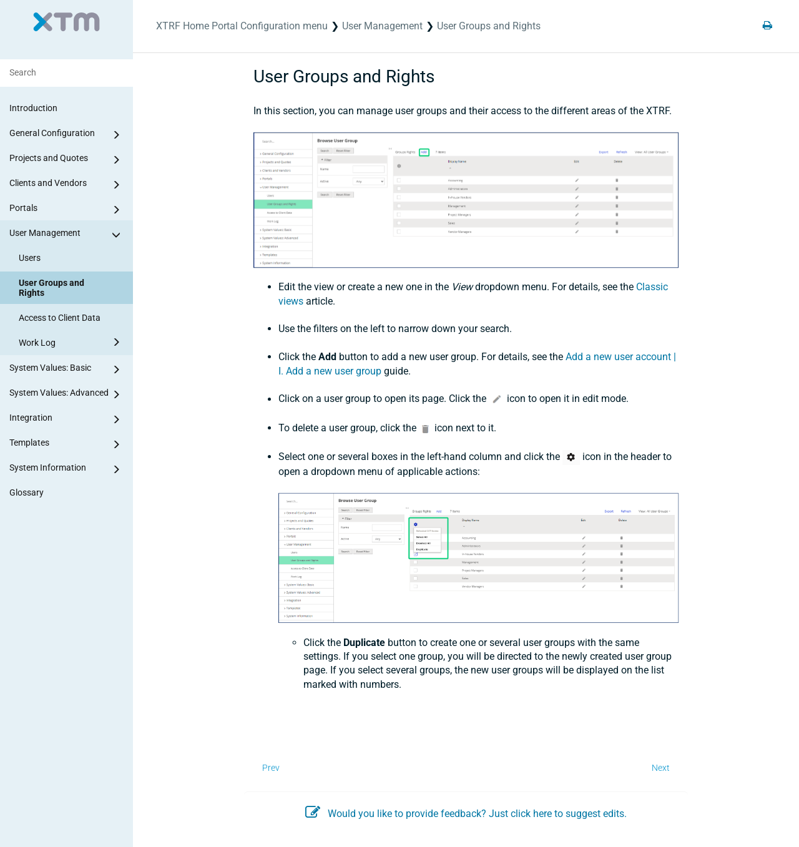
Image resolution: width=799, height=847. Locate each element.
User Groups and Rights (51, 288)
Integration (66, 419)
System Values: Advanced (66, 394)
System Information (66, 469)
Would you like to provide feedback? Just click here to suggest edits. (466, 814)
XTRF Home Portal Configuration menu (242, 26)
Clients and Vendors (66, 185)
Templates (66, 444)
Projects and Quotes (66, 160)
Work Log (71, 342)
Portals (66, 210)
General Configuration (66, 135)
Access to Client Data (59, 318)
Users (30, 258)
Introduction (33, 108)
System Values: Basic (66, 369)
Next (661, 768)
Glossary (26, 492)
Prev (271, 768)
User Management (66, 235)
